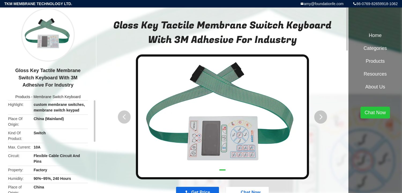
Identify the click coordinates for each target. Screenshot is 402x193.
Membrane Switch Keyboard (57, 97)
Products (22, 97)
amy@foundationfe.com (324, 4)
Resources (375, 74)
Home (375, 35)
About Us (375, 87)
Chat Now (375, 112)
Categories (375, 48)
